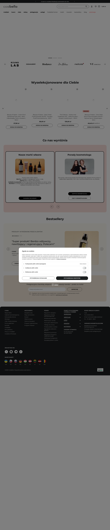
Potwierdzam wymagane (38, 278)
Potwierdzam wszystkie (72, 278)
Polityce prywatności (61, 259)
